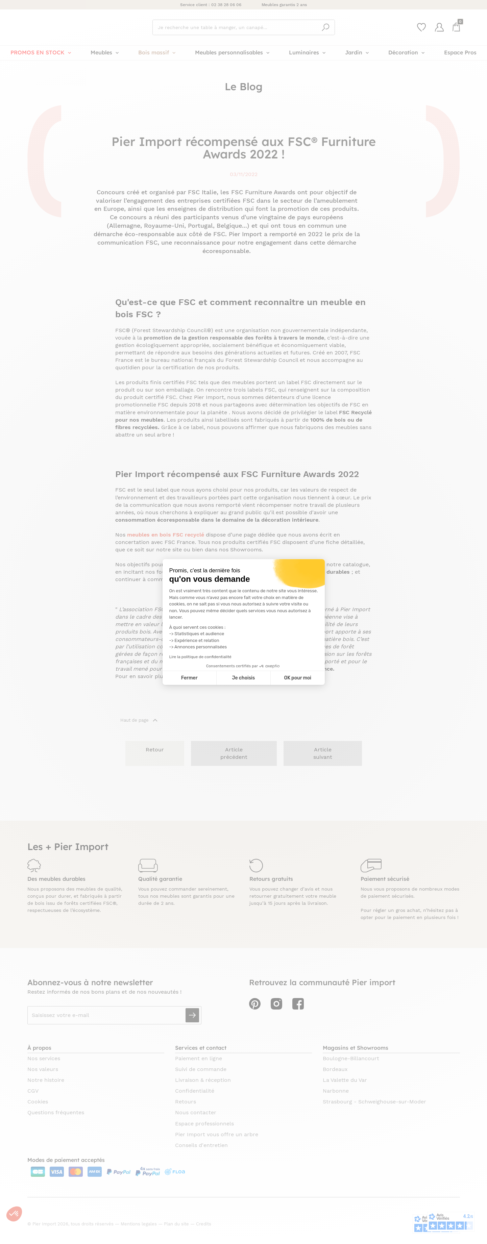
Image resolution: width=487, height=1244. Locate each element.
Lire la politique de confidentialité (200, 656)
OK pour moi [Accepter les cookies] (297, 678)
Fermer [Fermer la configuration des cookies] (189, 678)
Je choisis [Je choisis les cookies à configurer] (243, 678)
